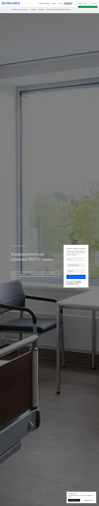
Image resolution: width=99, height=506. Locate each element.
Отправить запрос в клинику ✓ (77, 277)
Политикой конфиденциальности (73, 283)
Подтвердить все (74, 500)
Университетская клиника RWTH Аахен (58, 9)
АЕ (96, 3)
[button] (87, 7)
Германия (41, 9)
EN (92, 3)
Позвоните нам (68, 2)
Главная (33, 9)
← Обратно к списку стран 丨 (19, 9)
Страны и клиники (44, 3)
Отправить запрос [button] (82, 3)
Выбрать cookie (88, 500)
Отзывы (53, 3)
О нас (60, 3)
